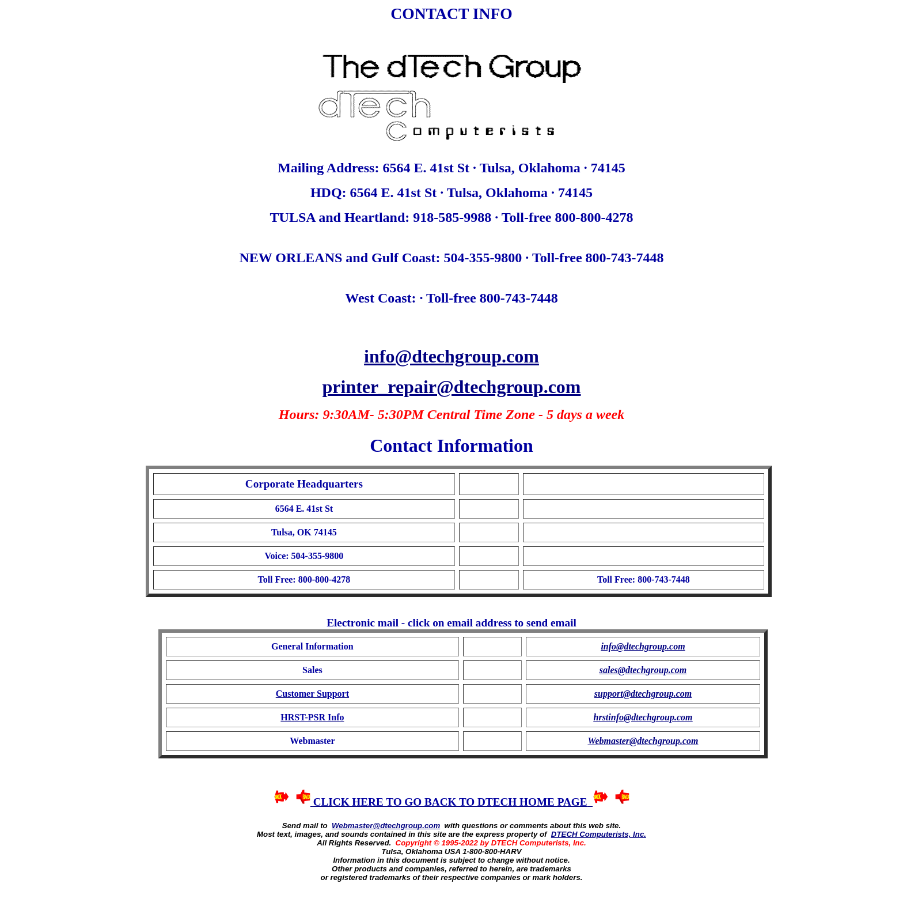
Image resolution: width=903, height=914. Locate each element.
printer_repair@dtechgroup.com (451, 386)
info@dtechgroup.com (451, 356)
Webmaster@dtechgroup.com (386, 825)
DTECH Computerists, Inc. (598, 834)
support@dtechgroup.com (643, 693)
